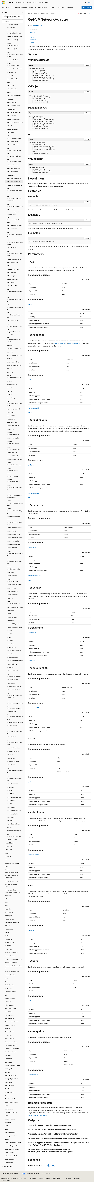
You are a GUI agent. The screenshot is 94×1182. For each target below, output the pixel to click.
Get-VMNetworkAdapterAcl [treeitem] (14, 185)
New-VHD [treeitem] (9, 391)
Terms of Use (67, 1178)
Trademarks (77, 1178)
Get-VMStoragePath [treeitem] (12, 279)
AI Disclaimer (5, 1178)
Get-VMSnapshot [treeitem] (11, 276)
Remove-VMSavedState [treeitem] (13, 534)
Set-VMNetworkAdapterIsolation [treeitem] (15, 702)
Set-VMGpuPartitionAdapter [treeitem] (15, 660)
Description (33, 35)
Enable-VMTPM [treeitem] (11, 72)
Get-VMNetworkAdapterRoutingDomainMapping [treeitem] (14, 212)
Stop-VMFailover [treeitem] (11, 807)
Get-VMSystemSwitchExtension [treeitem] (14, 325)
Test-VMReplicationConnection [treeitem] (14, 835)
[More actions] (89, 13)
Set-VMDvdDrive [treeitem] (11, 647)
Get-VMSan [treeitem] (10, 266)
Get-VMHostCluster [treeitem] (12, 141)
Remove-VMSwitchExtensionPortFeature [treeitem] (15, 553)
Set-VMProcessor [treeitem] (12, 725)
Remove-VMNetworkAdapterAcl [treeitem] (13, 480)
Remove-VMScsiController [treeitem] (14, 537)
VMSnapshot (33, 1075)
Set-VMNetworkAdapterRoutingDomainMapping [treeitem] (14, 709)
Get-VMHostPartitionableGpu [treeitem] (14, 155)
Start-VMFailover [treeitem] (11, 794)
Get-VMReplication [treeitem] (12, 248)
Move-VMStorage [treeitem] (12, 384)
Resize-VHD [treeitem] (10, 610)
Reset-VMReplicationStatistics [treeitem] (13, 602)
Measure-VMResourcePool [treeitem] (14, 365)
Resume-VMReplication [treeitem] (13, 624)
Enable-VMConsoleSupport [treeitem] (14, 36)
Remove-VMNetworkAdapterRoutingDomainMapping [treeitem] (14, 495)
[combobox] (12, 17)
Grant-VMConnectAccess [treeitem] (14, 348)
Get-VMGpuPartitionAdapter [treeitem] (15, 122)
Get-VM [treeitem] (9, 92)
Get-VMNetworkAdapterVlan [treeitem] (15, 225)
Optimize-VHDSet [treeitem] (12, 422)
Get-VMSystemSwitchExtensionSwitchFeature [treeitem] (14, 340)
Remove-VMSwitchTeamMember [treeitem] (13, 568)
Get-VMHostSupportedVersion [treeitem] (14, 160)
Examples (33, 37)
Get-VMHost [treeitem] (10, 132)
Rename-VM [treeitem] (10, 572)
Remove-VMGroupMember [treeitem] (14, 456)
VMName (32, 380)
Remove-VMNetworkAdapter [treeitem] (12, 475)
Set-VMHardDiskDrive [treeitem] (13, 664)
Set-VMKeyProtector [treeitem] (12, 679)
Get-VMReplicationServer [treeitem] (14, 259)
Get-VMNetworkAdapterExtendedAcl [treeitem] (14, 191)
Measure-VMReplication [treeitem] (13, 362)
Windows (36, 13)
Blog (25, 1178)
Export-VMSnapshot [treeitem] (12, 79)
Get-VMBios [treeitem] (10, 99)
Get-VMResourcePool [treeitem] (13, 262)
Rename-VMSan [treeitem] (11, 588)
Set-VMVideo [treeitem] (10, 787)
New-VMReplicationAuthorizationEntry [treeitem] (14, 403)
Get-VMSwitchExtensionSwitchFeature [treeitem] (15, 315)
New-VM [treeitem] (9, 394)
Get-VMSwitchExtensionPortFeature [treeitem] (15, 299)
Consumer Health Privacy (53, 1178)
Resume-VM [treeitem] (10, 620)
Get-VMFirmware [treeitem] (11, 116)
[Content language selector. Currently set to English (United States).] (10, 1173)
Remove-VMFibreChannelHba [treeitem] (13, 442)
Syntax (32, 32)
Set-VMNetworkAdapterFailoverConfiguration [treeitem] (14, 695)
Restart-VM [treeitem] (10, 614)
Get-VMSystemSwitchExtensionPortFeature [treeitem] (14, 332)
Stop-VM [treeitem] (9, 804)
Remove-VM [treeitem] (10, 429)
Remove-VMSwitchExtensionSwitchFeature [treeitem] (15, 561)
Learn (30, 13)
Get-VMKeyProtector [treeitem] (12, 171)
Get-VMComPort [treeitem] (11, 102)
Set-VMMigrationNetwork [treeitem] (14, 686)
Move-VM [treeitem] (9, 381)
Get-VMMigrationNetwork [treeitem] (14, 178)
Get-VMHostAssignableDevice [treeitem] (14, 137)
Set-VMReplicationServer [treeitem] (14, 748)
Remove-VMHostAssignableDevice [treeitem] (14, 464)
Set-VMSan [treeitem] (10, 754)
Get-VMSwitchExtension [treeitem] (13, 286)
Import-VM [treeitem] (10, 352)
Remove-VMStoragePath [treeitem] (14, 544)
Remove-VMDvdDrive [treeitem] (13, 438)
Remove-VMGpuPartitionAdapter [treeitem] (13, 448)
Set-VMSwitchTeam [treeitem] (12, 784)
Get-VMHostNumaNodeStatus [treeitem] (14, 149)
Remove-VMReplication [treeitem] (13, 516)
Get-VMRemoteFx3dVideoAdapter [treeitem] (14, 234)
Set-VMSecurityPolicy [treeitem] (13, 761)
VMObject (32, 661)
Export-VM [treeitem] (10, 75)
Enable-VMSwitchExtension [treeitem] (14, 69)
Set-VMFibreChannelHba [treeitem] (14, 650)
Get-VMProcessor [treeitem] (12, 229)
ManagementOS (34, 408)
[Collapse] (22, 12)
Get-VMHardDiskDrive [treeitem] (13, 129)
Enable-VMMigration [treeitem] (12, 48)
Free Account (87, 7)
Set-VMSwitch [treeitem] (11, 765)
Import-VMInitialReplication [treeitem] (14, 355)
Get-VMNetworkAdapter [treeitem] (14, 182)
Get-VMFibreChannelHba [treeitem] (14, 112)
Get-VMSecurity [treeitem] (11, 272)
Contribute (33, 1178)
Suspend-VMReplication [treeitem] (13, 824)
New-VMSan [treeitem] (10, 412)
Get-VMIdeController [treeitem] (12, 165)
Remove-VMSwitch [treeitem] (12, 547)
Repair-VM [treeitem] (10, 598)
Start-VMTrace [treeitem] (11, 800)
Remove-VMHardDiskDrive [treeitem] (14, 459)
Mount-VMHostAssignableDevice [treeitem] (14, 376)
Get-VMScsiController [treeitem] (13, 269)
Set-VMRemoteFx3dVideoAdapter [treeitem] (14, 731)
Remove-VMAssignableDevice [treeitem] (13, 433)
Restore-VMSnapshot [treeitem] (13, 617)
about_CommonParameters (37, 1115)
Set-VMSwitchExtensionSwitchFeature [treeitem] (15, 778)
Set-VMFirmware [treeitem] (11, 654)
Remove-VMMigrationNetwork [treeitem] (13, 469)
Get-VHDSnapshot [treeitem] (12, 89)
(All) (30, 782)
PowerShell (44, 13)
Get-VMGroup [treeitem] (11, 126)
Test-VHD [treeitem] (9, 827)
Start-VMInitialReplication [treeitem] (14, 797)
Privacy (40, 1178)
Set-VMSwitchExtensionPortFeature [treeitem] (15, 770)
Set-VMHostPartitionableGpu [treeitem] (14, 675)
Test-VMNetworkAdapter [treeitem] (14, 830)
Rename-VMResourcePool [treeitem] (14, 584)
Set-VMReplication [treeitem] (12, 737)
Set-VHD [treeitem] (9, 634)
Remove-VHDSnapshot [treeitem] (13, 425)
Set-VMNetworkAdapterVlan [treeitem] (15, 722)
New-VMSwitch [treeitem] (11, 415)
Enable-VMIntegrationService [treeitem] (13, 44)
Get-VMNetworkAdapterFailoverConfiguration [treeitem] (14, 199)
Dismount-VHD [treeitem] (11, 27)
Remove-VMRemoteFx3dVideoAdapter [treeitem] (14, 511)
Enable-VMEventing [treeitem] (12, 39)
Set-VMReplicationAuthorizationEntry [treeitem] (14, 742)
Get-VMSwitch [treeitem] (11, 282)
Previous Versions (16, 1178)
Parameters (33, 39)
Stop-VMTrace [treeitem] (11, 817)
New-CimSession (59, 343)
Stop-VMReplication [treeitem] (12, 814)
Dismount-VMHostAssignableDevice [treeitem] (14, 32)
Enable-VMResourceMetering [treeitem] (13, 64)
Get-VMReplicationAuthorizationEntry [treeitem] (14, 253)
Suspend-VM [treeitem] (10, 820)
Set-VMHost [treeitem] (10, 667)
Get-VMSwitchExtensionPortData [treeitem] (14, 291)
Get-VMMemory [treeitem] (11, 175)
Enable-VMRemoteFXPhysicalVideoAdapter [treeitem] (15, 54)
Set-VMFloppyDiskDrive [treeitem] (13, 657)
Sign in (90, 2)
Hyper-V (52, 13)
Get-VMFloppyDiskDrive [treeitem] (13, 119)
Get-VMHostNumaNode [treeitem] (13, 145)
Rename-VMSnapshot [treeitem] (13, 591)
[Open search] (85, 2)
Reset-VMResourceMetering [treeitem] (15, 607)
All (30, 304)
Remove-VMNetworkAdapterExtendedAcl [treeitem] (14, 487)
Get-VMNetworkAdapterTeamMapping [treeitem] (15, 220)
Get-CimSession (73, 343)
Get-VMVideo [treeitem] (10, 345)
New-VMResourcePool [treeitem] (13, 409)
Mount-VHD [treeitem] (10, 372)
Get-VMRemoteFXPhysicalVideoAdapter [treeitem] (15, 242)
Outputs (32, 42)
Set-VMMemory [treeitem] (11, 683)
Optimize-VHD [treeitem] (11, 419)
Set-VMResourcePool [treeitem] (13, 751)
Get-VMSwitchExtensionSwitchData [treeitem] (15, 307)
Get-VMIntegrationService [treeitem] (14, 168)
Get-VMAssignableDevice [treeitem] (14, 95)
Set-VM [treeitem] (9, 637)
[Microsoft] (3, 2)
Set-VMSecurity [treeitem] (11, 758)
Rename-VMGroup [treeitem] (12, 575)
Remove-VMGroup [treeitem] (12, 452)
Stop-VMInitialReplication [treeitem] (14, 810)
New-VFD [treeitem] (9, 387)
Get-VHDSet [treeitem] (10, 85)
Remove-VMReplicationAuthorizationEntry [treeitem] (14, 522)
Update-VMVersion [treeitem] (12, 839)
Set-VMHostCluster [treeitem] (12, 671)
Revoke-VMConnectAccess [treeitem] (14, 627)
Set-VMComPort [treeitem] (11, 644)
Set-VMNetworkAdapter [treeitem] (13, 690)
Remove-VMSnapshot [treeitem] (13, 541)
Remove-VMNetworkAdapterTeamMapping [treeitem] (15, 503)
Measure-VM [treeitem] (10, 358)
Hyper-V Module (38, 25)
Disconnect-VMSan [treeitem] (12, 24)
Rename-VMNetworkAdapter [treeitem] (12, 580)
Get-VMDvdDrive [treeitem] (11, 109)
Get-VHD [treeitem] (9, 82)
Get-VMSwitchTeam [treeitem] (12, 320)
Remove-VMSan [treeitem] (11, 531)
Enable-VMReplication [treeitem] (13, 60)
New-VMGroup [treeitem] (11, 398)
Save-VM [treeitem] (9, 630)
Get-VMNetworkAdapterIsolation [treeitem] (15, 205)
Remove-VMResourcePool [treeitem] (14, 527)
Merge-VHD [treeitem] (10, 368)
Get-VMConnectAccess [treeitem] (13, 106)
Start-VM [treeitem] (9, 790)
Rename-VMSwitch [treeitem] (12, 594)
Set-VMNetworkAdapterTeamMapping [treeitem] (15, 717)
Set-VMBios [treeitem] (10, 640)
